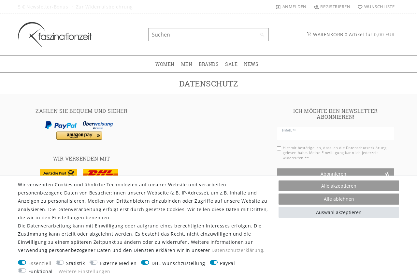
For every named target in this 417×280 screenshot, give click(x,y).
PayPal (227, 263)
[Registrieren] (332, 6)
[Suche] (262, 34)
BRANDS (209, 64)
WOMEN (165, 64)
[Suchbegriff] (208, 34)
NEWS (251, 64)
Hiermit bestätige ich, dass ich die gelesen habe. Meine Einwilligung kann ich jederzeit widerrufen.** (335, 152)
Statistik (75, 263)
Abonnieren (355, 174)
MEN (187, 64)
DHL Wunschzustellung (178, 263)
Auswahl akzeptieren (339, 212)
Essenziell (39, 263)
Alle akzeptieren (338, 186)
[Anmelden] (291, 6)
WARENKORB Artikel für (351, 34)
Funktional (40, 271)
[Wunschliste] (374, 6)
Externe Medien (118, 263)
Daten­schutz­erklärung (237, 250)
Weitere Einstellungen (84, 271)
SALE (231, 64)
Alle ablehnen (339, 199)
